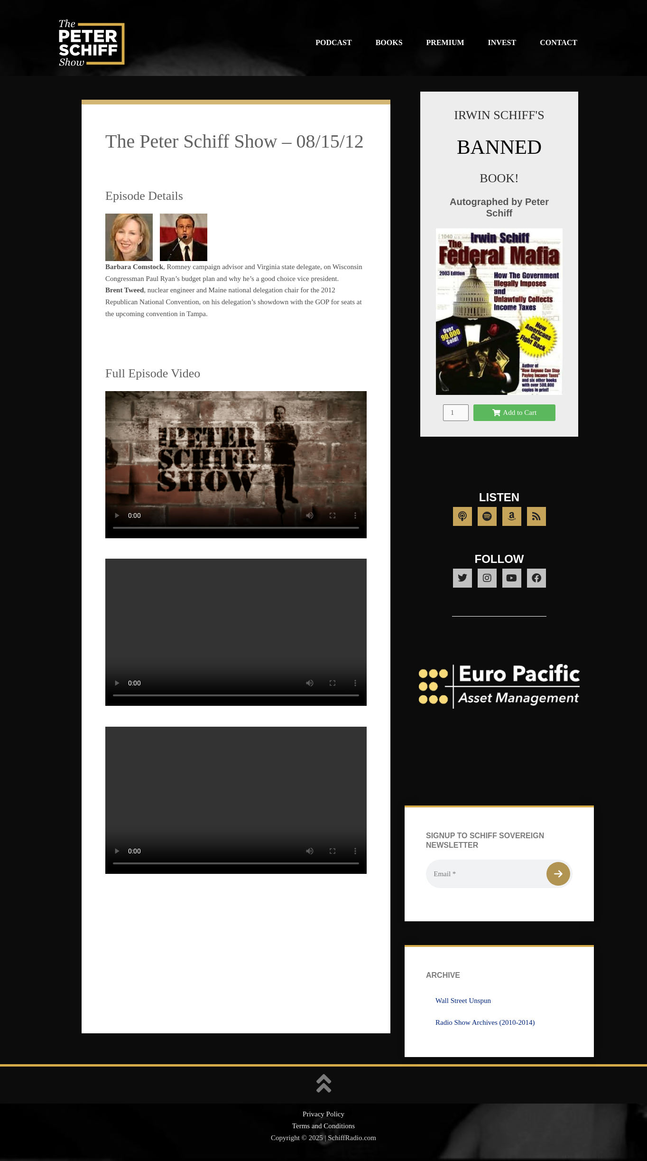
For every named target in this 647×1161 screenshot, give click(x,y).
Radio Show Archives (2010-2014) (485, 1022)
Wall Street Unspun (463, 1000)
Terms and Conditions (323, 1126)
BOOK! (499, 178)
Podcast (333, 42)
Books (389, 42)
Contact (558, 42)
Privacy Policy (323, 1114)
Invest (502, 42)
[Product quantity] (456, 412)
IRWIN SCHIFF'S (499, 115)
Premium (445, 42)
